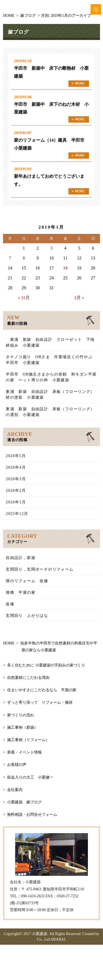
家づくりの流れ (20, 715)
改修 (10, 604)
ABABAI (57, 939)
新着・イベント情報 (24, 752)
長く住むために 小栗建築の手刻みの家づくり (46, 665)
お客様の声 (16, 765)
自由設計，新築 (20, 558)
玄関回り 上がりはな (27, 616)
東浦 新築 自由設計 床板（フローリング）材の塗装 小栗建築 (50, 394)
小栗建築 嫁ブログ (24, 802)
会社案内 (15, 790)
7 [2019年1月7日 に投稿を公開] (10, 258)
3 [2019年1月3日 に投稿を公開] (51, 248)
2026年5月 (16, 456)
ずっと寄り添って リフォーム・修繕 (40, 702)
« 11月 (24, 297)
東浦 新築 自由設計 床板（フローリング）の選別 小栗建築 (50, 412)
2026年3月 (16, 479)
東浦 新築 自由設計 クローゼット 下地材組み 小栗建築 (50, 342)
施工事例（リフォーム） (28, 740)
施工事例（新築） (22, 727)
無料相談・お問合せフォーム (32, 814)
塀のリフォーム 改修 (27, 581)
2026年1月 (16, 502)
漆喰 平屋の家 (20, 592)
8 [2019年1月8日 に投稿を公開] (24, 258)
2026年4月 (16, 467)
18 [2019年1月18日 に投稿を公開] (65, 268)
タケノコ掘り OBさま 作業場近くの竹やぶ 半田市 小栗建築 (51, 360)
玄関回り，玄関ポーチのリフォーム (39, 569)
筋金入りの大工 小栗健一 (30, 777)
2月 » (79, 297)
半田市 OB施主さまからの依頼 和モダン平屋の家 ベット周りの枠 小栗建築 (51, 377)
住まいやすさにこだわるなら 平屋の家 (41, 690)
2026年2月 (16, 490)
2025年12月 (17, 514)
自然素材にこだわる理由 (28, 678)
